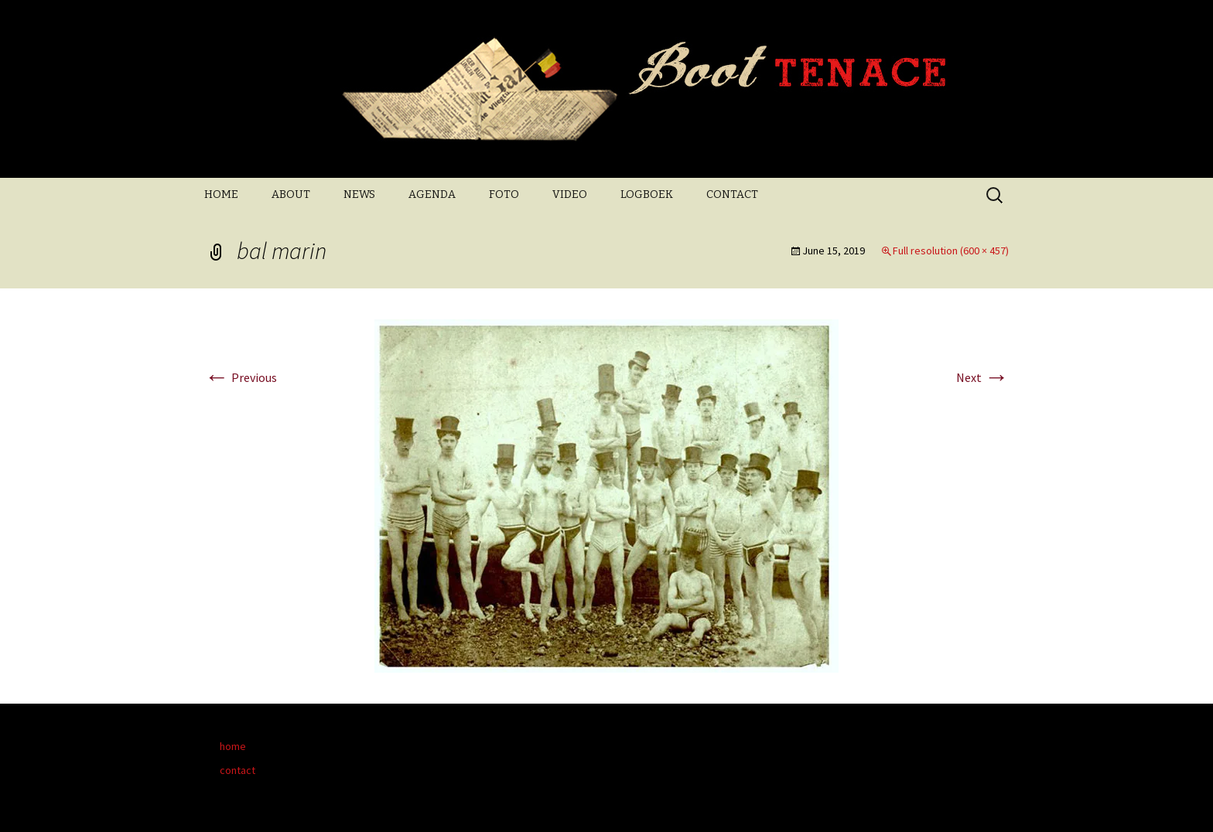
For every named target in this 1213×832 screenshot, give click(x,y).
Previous (240, 377)
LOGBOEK (646, 194)
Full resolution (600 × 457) (951, 250)
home (233, 746)
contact (237, 770)
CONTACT (732, 194)
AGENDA (432, 194)
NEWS (359, 194)
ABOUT (291, 194)
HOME (221, 194)
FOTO (504, 194)
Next (982, 377)
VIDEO (569, 194)
